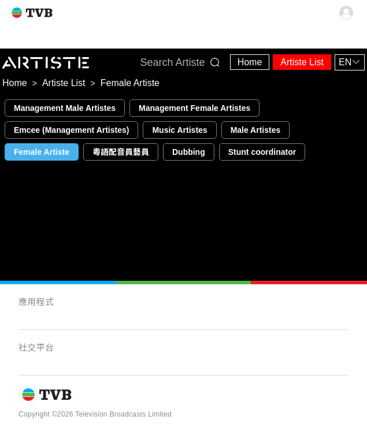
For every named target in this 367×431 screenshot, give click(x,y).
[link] (14, 83)
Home (250, 62)
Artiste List (302, 62)
